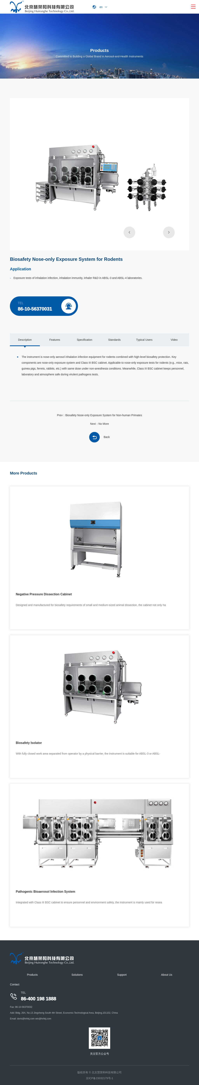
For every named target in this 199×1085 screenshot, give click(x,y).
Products (32, 974)
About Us (166, 974)
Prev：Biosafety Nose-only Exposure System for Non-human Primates (99, 415)
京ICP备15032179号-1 (99, 1078)
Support (122, 974)
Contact (14, 984)
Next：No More (99, 423)
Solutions (77, 974)
